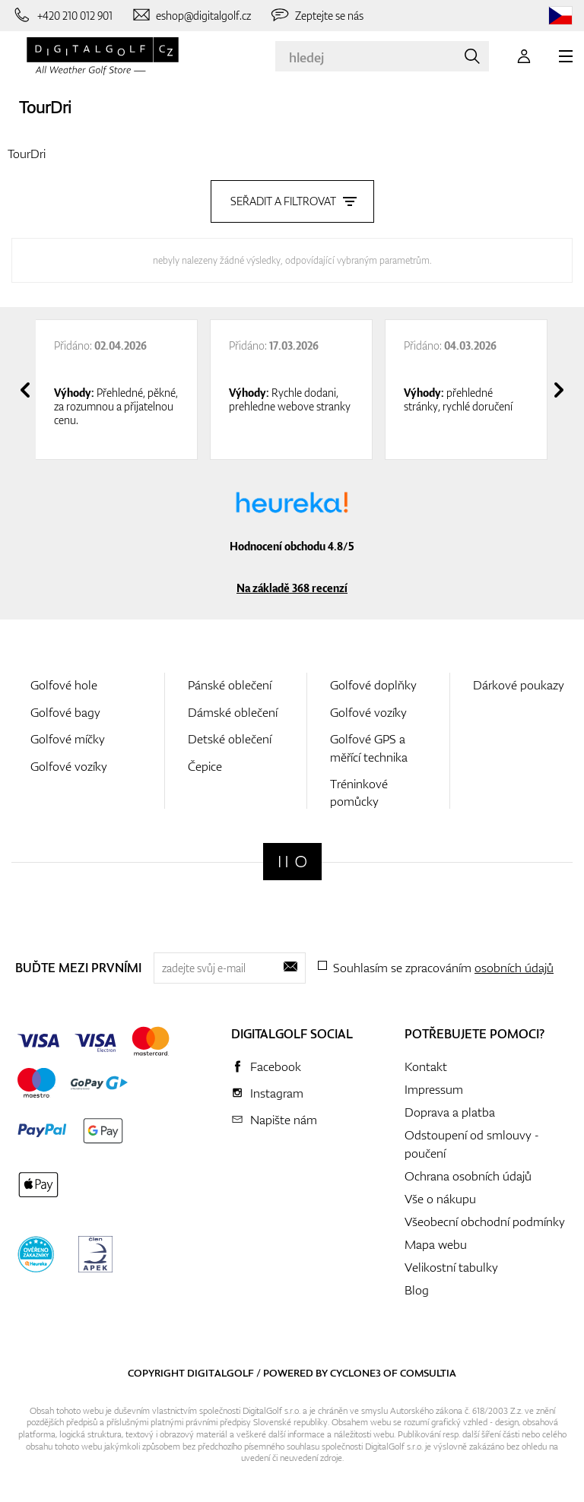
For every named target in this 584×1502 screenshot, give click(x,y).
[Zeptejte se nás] (316, 15)
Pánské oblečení (229, 685)
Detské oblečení (229, 738)
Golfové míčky (67, 738)
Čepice (205, 766)
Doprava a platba (450, 1112)
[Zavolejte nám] (62, 15)
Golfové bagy (65, 712)
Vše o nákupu (440, 1198)
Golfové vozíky (68, 766)
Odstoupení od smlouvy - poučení (472, 1143)
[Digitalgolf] (292, 861)
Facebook (275, 1066)
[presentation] (25, 390)
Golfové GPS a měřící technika (369, 747)
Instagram (276, 1093)
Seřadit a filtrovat (292, 201)
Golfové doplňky (373, 685)
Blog (417, 1290)
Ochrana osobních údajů (468, 1176)
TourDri (45, 107)
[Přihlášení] (524, 56)
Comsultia (428, 1373)
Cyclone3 (355, 1373)
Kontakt (426, 1066)
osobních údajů (514, 967)
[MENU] (566, 56)
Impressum (434, 1089)
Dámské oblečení (233, 712)
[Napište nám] (191, 15)
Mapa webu (436, 1244)
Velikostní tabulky (451, 1267)
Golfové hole (63, 685)
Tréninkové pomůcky (359, 792)
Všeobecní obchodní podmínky (485, 1221)
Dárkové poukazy (518, 685)
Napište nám (283, 1119)
